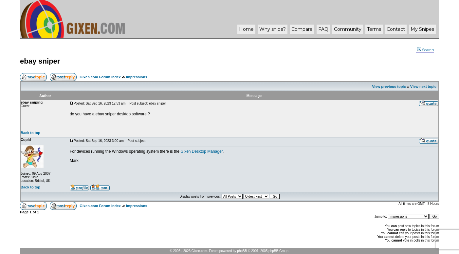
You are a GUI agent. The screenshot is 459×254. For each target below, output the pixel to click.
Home (246, 29)
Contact (396, 29)
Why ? (272, 29)
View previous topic (389, 86)
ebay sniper (40, 61)
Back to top (30, 133)
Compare (302, 29)
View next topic (423, 86)
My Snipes (422, 29)
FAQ (323, 29)
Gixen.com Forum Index (100, 77)
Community (347, 29)
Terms (374, 29)
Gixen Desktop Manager (201, 151)
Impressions (136, 77)
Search (425, 50)
